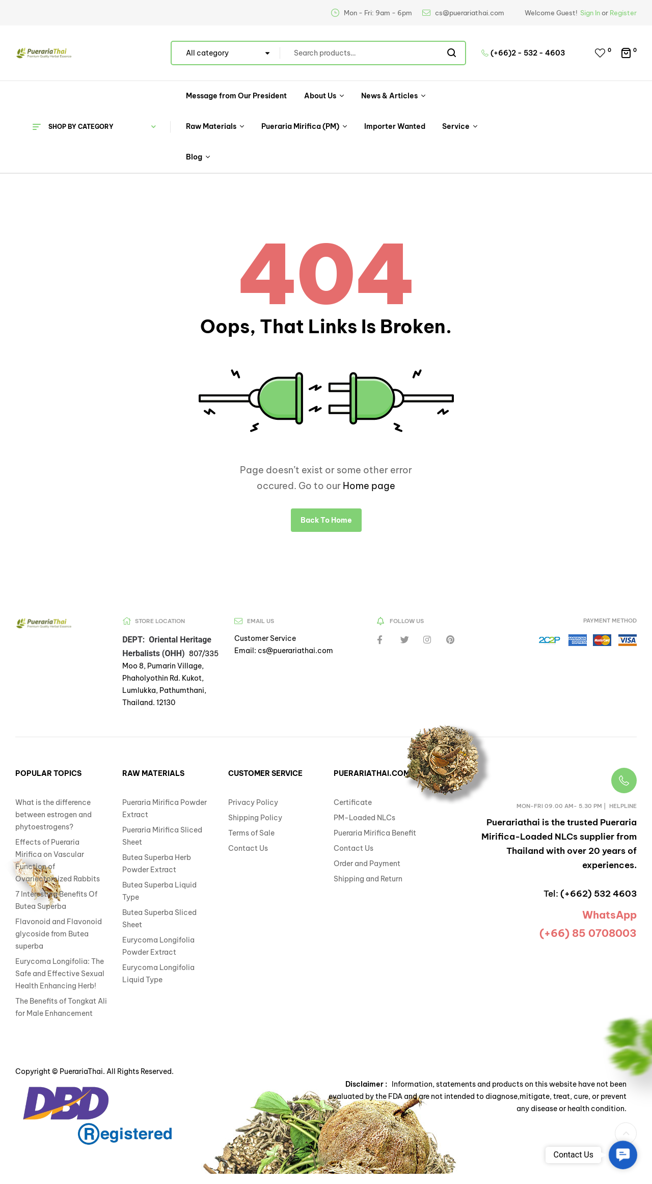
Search (452, 53)
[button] (622, 1154)
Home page (369, 486)
